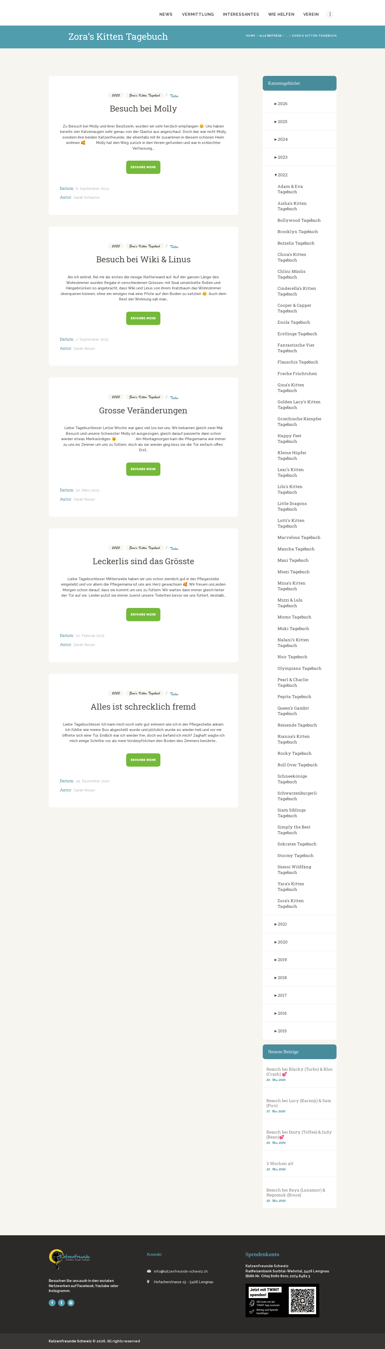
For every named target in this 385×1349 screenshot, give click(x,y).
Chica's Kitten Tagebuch (291, 257)
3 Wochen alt (279, 1163)
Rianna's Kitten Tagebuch (293, 739)
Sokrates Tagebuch (297, 844)
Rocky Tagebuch (294, 753)
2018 (282, 977)
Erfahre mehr (143, 167)
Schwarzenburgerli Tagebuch (297, 795)
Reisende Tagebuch (297, 725)
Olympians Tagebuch (299, 668)
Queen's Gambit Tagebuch (293, 711)
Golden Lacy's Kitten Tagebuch (299, 404)
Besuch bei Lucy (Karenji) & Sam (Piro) (298, 1103)
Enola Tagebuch (293, 322)
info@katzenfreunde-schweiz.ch (181, 1271)
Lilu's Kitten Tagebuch (290, 489)
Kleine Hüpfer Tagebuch (292, 455)
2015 (282, 1031)
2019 (282, 959)
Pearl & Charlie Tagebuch (292, 682)
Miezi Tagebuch (293, 572)
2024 (283, 139)
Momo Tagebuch (294, 617)
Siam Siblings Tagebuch (291, 812)
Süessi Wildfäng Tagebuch (294, 869)
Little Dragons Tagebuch (292, 506)
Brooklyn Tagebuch (297, 231)
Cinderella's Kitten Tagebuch (296, 291)
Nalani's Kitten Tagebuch (293, 642)
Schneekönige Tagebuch (292, 779)
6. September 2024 (92, 188)
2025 (282, 121)
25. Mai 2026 (276, 1169)
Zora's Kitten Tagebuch (144, 95)
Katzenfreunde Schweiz (70, 1341)
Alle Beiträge (270, 35)
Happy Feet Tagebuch (289, 438)
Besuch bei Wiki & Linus (143, 259)
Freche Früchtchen (297, 373)
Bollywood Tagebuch (299, 220)
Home (250, 35)
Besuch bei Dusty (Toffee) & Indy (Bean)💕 (299, 1134)
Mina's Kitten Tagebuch (291, 585)
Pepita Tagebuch (294, 696)
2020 (283, 942)
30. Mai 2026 (276, 1080)
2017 (282, 995)
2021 (282, 924)
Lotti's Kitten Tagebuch (291, 523)
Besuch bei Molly (143, 108)
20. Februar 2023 (90, 635)
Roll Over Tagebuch (297, 765)
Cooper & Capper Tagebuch (294, 308)
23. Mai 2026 (276, 1201)
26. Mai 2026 (276, 1143)
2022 (116, 95)
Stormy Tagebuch (295, 855)
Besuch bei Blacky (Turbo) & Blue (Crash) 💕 (299, 1072)
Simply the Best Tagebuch (293, 829)
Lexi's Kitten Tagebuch (290, 472)
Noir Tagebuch (292, 657)
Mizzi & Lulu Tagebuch (290, 602)
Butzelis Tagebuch (296, 243)
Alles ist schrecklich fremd (143, 706)
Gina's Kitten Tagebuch (290, 387)
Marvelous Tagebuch (299, 537)
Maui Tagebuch (293, 560)
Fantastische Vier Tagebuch (296, 347)
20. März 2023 (87, 490)
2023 (283, 157)
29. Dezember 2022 (92, 781)
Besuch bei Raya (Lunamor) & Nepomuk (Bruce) (295, 1192)
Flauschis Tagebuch (297, 362)
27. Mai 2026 (275, 1111)
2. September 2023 (92, 339)
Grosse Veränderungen (143, 410)
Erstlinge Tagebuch (297, 334)
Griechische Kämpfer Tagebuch (299, 421)
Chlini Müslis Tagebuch (291, 274)
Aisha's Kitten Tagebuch (292, 206)
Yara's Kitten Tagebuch (290, 886)
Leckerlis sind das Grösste (143, 561)
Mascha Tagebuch (296, 549)
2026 (282, 103)
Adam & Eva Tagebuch (290, 189)
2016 (282, 1013)
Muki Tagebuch (293, 628)
